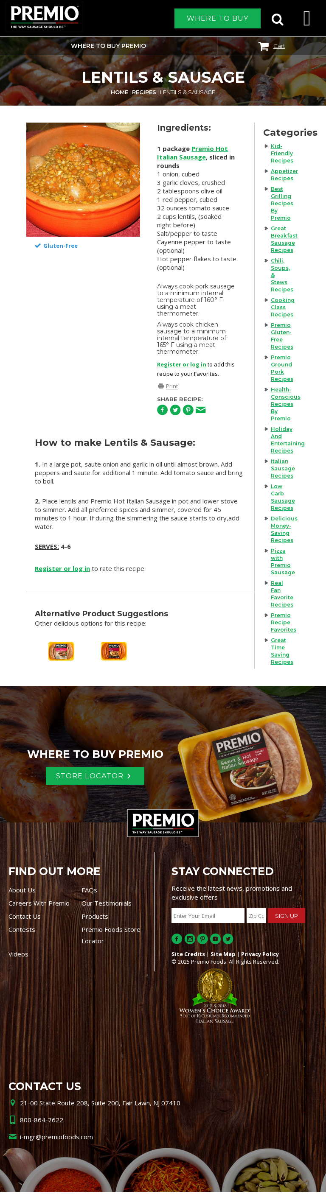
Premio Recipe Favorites (283, 622)
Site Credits (188, 956)
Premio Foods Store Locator (111, 937)
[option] (83, 180)
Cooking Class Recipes (283, 307)
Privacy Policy (260, 956)
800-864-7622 (41, 1122)
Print (172, 386)
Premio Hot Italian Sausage (192, 152)
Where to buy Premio (108, 46)
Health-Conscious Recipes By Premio (286, 404)
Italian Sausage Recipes (283, 468)
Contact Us (24, 918)
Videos (18, 956)
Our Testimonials (107, 905)
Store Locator (89, 777)
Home (119, 92)
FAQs (89, 892)
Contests (21, 931)
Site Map (223, 956)
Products (95, 918)
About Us (22, 892)
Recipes (144, 92)
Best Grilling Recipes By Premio (282, 203)
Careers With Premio (39, 905)
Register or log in (181, 364)
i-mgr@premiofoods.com (56, 1139)
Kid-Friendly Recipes (282, 153)
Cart (279, 46)
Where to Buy (217, 18)
